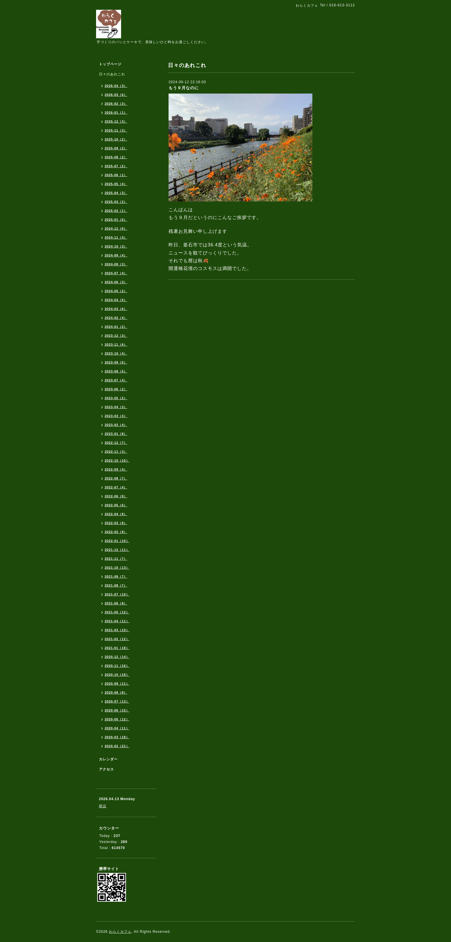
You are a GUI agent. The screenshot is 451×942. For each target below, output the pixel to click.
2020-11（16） (117, 665)
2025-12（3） (116, 121)
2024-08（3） (116, 264)
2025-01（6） (116, 219)
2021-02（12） (117, 639)
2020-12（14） (117, 657)
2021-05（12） (117, 612)
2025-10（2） (116, 139)
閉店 (102, 806)
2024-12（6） (116, 228)
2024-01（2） (116, 326)
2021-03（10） (117, 630)
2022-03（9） (116, 523)
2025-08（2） (116, 157)
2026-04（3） (116, 85)
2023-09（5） (116, 362)
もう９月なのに (184, 87)
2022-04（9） (116, 514)
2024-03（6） (116, 309)
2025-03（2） (116, 201)
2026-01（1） (116, 112)
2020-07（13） (117, 701)
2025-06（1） (116, 175)
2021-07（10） (117, 594)
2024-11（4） (116, 237)
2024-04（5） (116, 300)
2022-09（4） (116, 469)
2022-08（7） (116, 478)
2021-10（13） (117, 567)
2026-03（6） (116, 94)
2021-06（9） (116, 603)
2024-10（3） (116, 246)
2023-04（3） (116, 407)
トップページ (110, 64)
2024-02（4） (116, 317)
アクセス (106, 769)
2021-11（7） (116, 558)
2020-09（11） (117, 683)
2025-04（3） (116, 193)
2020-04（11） (117, 728)
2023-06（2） (116, 389)
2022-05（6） (116, 505)
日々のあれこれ (112, 74)
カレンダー (108, 759)
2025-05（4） (116, 184)
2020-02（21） (117, 746)
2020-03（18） (117, 737)
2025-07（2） (116, 166)
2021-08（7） (116, 585)
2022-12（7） (116, 442)
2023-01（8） (116, 433)
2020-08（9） (116, 692)
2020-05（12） (117, 719)
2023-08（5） (116, 371)
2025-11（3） (116, 130)
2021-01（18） (117, 648)
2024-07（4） (116, 273)
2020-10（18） (117, 674)
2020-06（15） (117, 710)
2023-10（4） (116, 353)
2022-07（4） (116, 487)
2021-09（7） (116, 576)
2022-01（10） (117, 541)
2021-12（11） (117, 549)
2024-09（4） (116, 255)
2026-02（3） (116, 103)
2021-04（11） (117, 621)
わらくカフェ (120, 932)
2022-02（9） (116, 532)
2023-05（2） (116, 398)
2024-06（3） (116, 282)
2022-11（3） (116, 451)
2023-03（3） (116, 416)
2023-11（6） (116, 344)
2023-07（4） (116, 380)
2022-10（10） (117, 460)
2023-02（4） (116, 425)
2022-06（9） (116, 496)
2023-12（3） (116, 335)
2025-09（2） (116, 148)
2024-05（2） (116, 291)
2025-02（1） (116, 210)
